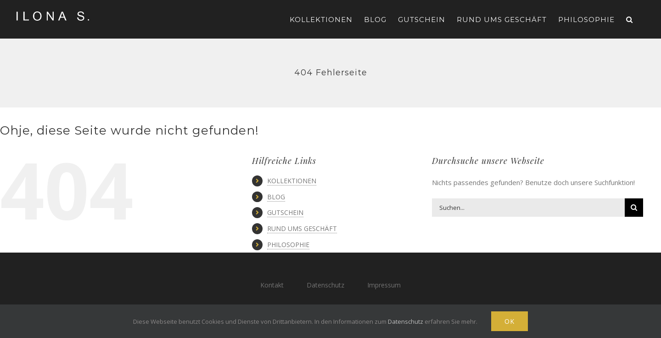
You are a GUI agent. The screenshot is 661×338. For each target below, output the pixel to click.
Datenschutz (325, 285)
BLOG (276, 196)
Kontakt (272, 285)
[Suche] (634, 207)
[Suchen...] (528, 207)
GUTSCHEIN (285, 212)
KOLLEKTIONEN (291, 180)
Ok (509, 321)
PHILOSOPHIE (288, 244)
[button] (629, 19)
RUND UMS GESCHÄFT (302, 228)
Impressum (384, 285)
